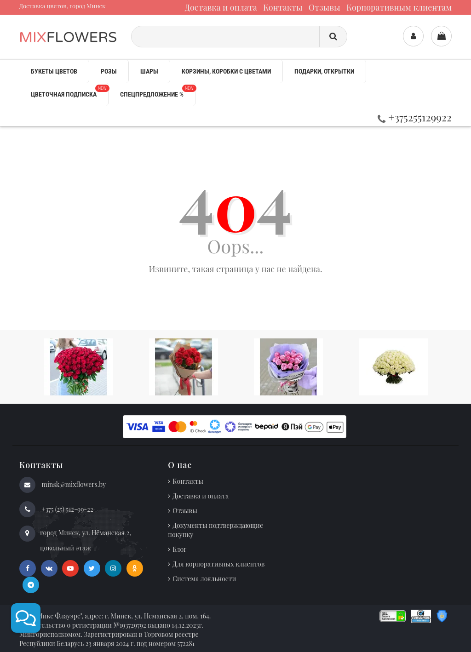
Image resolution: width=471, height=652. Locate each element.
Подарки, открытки (324, 71)
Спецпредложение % (157, 91)
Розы (109, 71)
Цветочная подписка (69, 91)
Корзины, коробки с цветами (226, 71)
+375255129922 (415, 117)
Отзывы (324, 7)
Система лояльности (204, 578)
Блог (179, 549)
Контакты (283, 7)
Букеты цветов (54, 71)
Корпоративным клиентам (399, 7)
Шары (149, 71)
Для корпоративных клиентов (218, 564)
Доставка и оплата (221, 7)
